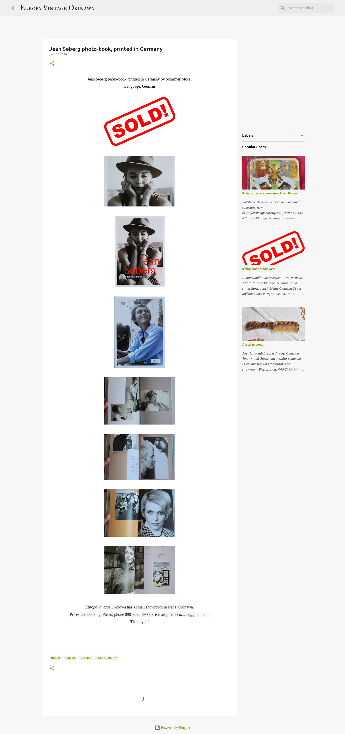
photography (107, 657)
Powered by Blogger (172, 728)
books (56, 657)
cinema (71, 657)
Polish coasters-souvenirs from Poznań (270, 193)
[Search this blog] (310, 8)
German (86, 657)
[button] (52, 64)
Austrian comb (252, 344)
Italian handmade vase (258, 269)
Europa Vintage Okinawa (57, 8)
